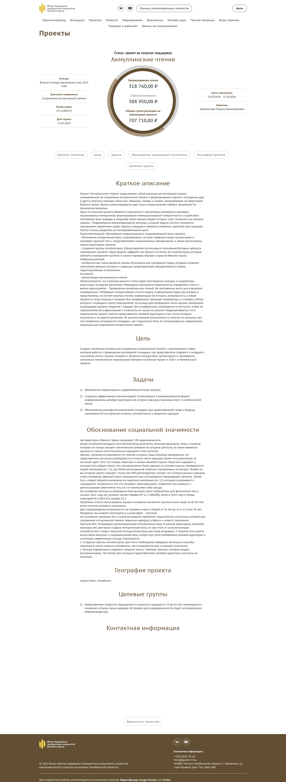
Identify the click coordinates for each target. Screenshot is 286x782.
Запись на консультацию (159, 26)
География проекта (211, 154)
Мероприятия (132, 20)
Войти (239, 8)
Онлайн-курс (177, 20)
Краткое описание (70, 154)
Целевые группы (141, 163)
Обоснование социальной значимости (159, 154)
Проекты (95, 20)
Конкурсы (77, 20)
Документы (155, 20)
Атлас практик (229, 20)
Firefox (167, 775)
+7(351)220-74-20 (184, 752)
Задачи (116, 154)
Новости (112, 20)
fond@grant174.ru (185, 756)
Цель (97, 154)
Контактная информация (188, 747)
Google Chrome (148, 775)
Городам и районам (123, 26)
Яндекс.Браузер (129, 775)
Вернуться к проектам (143, 717)
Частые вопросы (202, 20)
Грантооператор (54, 20)
